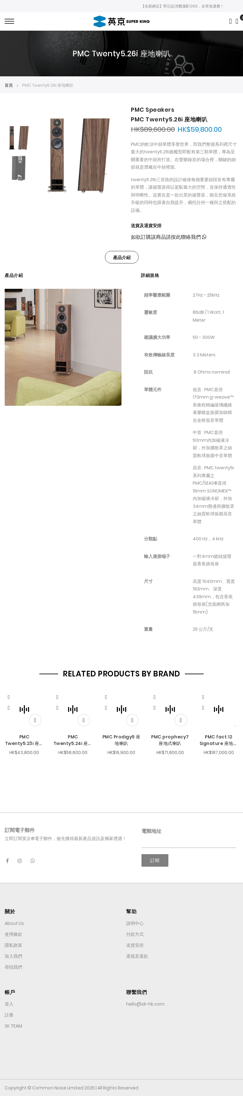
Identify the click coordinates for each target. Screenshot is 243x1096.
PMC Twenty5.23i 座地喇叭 (24, 740)
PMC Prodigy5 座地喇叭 (121, 740)
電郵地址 (151, 831)
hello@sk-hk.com (145, 1004)
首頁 (9, 85)
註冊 (9, 1015)
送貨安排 (135, 945)
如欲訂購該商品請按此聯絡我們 (168, 237)
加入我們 (13, 956)
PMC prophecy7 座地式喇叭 (170, 740)
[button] (9, 707)
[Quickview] (12, 696)
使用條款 (13, 934)
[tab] (122, 257)
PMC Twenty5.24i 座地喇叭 (72, 740)
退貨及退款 (137, 956)
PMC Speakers (152, 110)
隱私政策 (13, 945)
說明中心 (135, 923)
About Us (14, 923)
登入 (9, 1004)
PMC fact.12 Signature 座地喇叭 (219, 740)
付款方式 (135, 934)
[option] (19, 137)
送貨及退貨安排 (146, 225)
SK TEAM (13, 1026)
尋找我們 (13, 967)
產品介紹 (122, 257)
